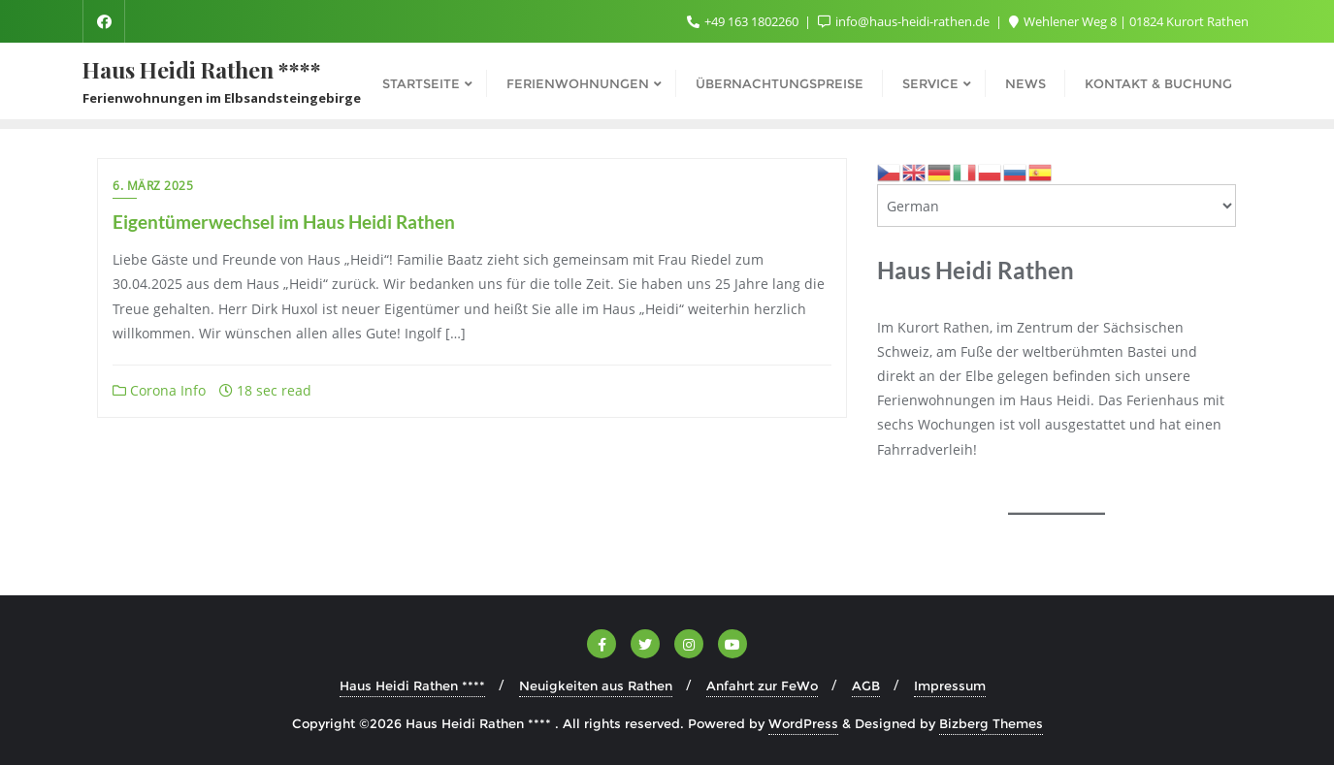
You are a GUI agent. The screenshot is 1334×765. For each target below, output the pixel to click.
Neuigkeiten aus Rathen (595, 685)
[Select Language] (1056, 205)
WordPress (803, 723)
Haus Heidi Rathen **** (412, 685)
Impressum (950, 685)
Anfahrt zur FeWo (762, 685)
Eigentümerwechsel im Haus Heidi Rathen (284, 221)
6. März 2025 (153, 185)
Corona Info (159, 390)
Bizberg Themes (991, 723)
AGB (866, 685)
